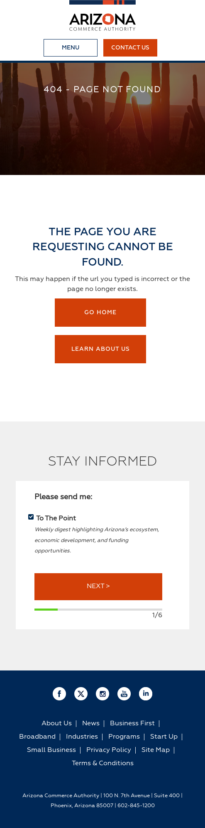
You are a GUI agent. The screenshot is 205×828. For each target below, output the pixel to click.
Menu (70, 48)
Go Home (100, 312)
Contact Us (130, 48)
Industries (82, 737)
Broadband (37, 737)
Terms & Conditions (103, 763)
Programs (124, 737)
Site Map (156, 750)
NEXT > (98, 586)
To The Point (56, 518)
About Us (56, 723)
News (91, 723)
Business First (132, 723)
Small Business (51, 750)
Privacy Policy (108, 750)
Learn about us (100, 349)
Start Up (164, 737)
